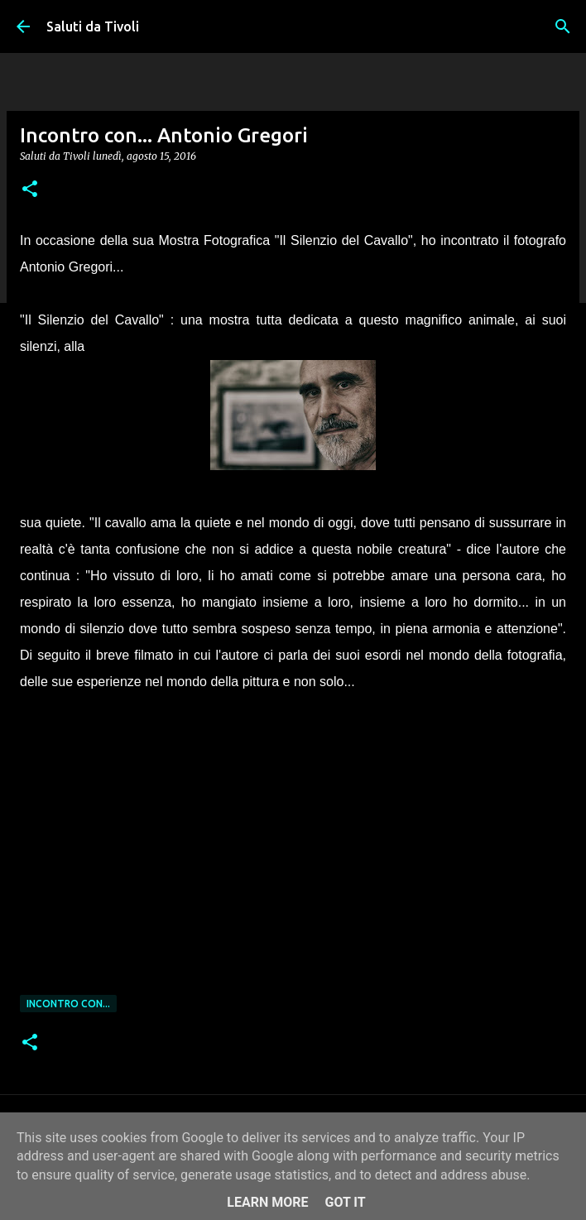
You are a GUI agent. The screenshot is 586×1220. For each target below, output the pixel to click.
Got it (344, 1202)
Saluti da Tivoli (92, 26)
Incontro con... (68, 1003)
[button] (30, 190)
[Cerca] (563, 26)
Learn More (267, 1202)
